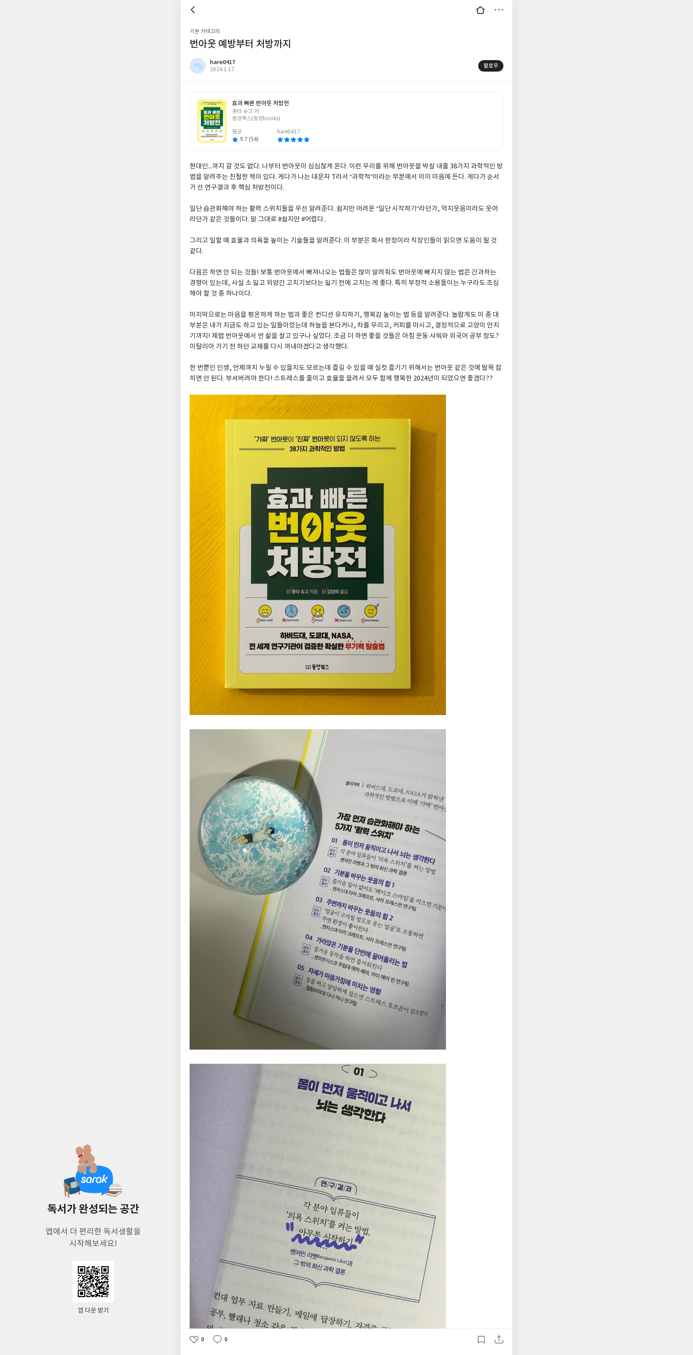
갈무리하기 (481, 1339)
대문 (480, 9)
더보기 (499, 9)
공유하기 (499, 1339)
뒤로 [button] (194, 9)
